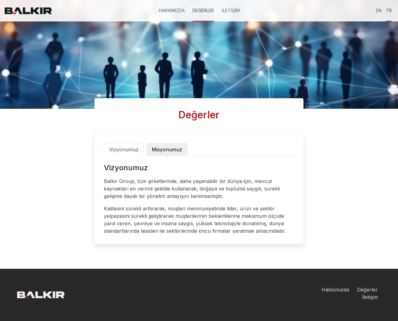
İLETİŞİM (231, 10)
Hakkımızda (335, 290)
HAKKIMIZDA (172, 10)
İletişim (370, 297)
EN (379, 10)
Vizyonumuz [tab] (124, 149)
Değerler (367, 290)
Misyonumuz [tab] (167, 149)
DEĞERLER (203, 10)
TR (389, 10)
